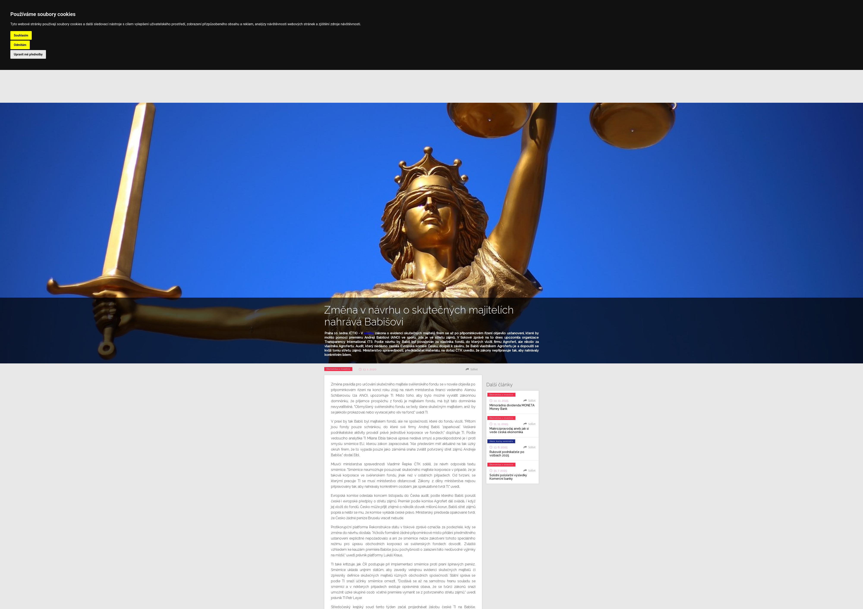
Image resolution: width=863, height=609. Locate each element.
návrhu (369, 333)
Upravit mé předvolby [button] (28, 54)
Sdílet (474, 369)
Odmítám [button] (20, 45)
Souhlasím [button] (21, 35)
